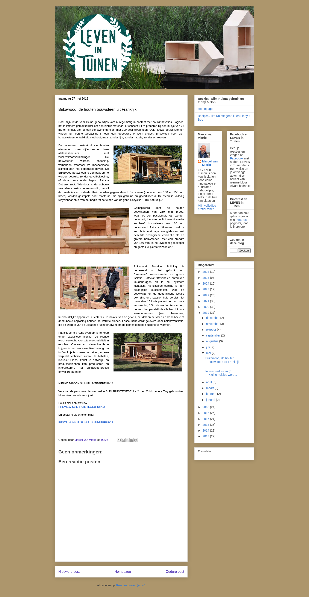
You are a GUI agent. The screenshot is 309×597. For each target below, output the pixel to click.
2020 (206, 307)
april (209, 382)
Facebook (236, 158)
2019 (206, 312)
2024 (206, 283)
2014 (206, 430)
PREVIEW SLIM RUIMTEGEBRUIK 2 (81, 406)
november (213, 324)
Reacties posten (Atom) (130, 585)
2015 (206, 424)
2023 (206, 289)
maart (210, 388)
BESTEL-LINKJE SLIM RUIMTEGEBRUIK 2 (85, 422)
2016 (206, 419)
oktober (211, 329)
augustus (212, 341)
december (213, 318)
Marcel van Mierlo (210, 163)
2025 (206, 277)
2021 (206, 301)
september (213, 335)
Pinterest (241, 219)
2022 (206, 295)
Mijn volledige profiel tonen (207, 207)
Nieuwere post (69, 571)
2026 (206, 271)
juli (208, 347)
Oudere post (175, 571)
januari (211, 400)
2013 (206, 436)
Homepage (123, 571)
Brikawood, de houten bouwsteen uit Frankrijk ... (222, 361)
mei (209, 353)
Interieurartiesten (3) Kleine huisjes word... (221, 373)
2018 (206, 407)
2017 (206, 413)
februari (211, 393)
